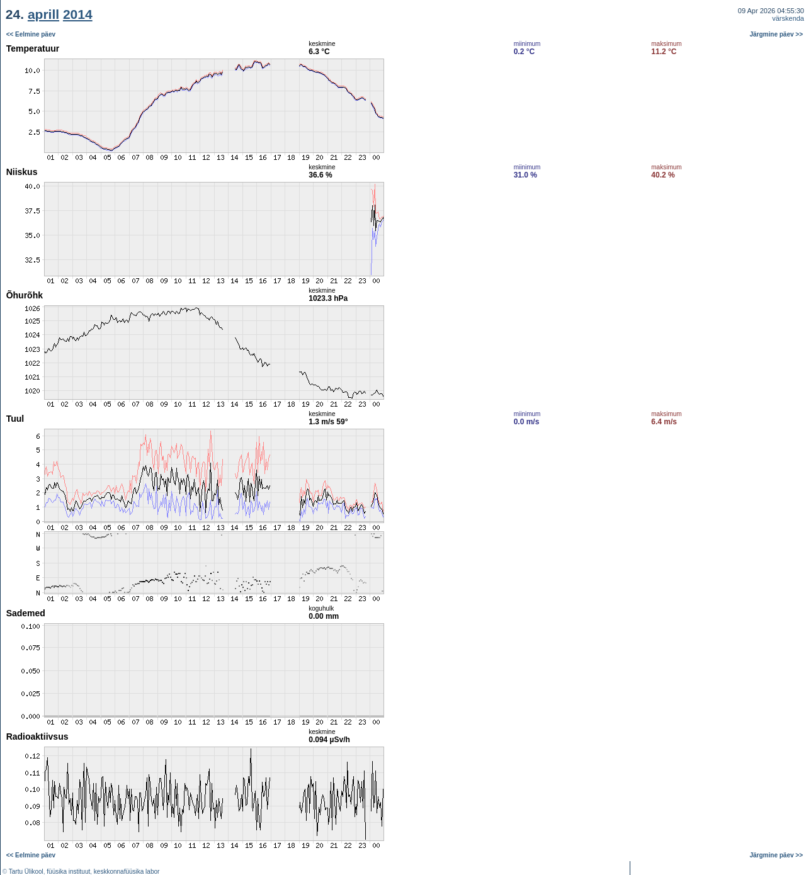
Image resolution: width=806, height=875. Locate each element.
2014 (78, 14)
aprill (43, 14)
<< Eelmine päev (30, 34)
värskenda (788, 18)
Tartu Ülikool (26, 871)
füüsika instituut (68, 871)
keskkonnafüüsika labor (127, 871)
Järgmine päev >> (776, 34)
